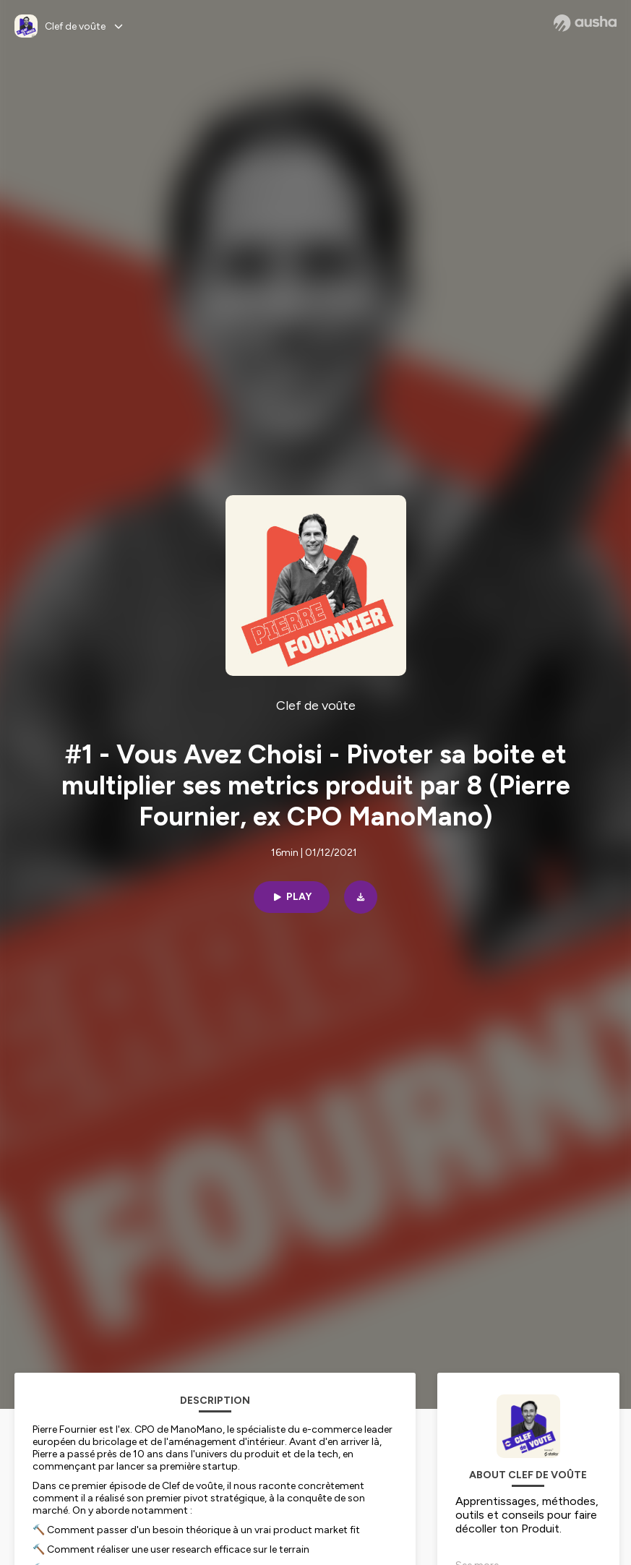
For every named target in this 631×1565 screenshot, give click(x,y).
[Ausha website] (585, 23)
